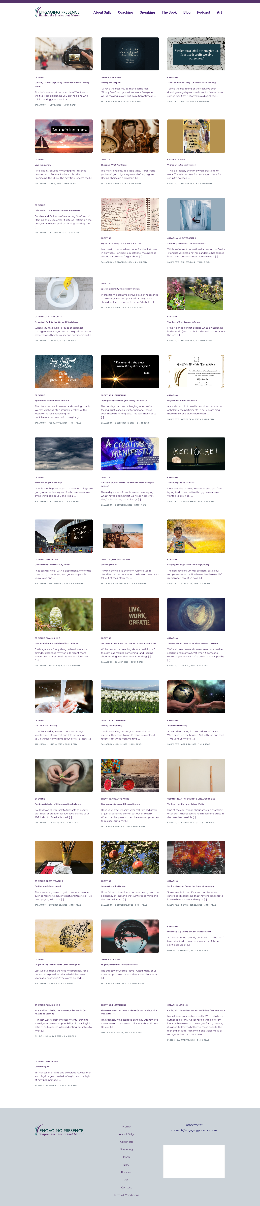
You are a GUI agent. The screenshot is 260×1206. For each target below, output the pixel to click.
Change (105, 77)
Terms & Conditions (126, 1181)
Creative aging (120, 788)
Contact (126, 1174)
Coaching (125, 12)
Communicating (176, 788)
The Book (169, 12)
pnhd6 (171, 938)
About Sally (102, 12)
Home (126, 1113)
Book (126, 1143)
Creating (40, 77)
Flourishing (119, 390)
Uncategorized (187, 234)
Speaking (147, 12)
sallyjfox (40, 101)
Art (219, 12)
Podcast (203, 12)
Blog (187, 12)
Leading (183, 992)
